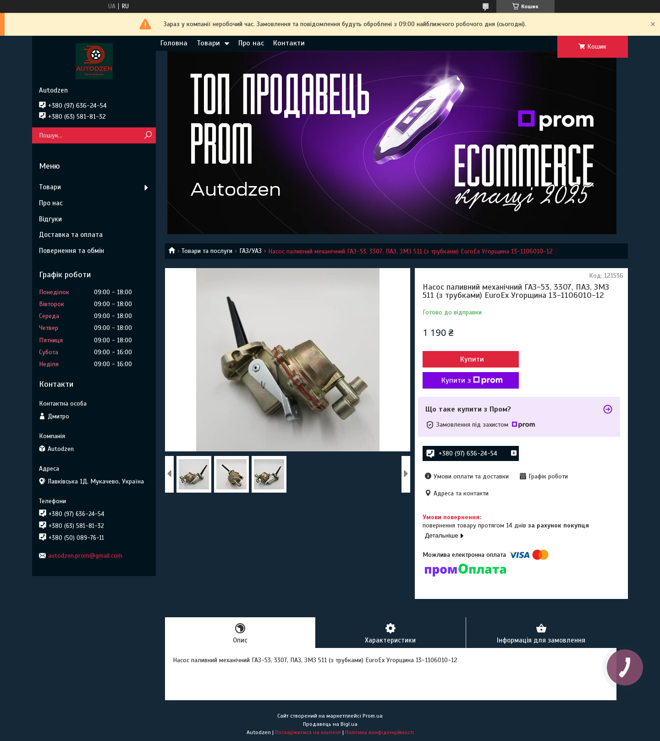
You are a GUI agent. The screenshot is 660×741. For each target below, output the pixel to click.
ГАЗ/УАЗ (250, 251)
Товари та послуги (207, 251)
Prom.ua (373, 716)
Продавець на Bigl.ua (330, 724)
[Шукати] (148, 135)
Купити (472, 359)
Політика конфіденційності (379, 732)
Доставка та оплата (71, 235)
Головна (173, 43)
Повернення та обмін (71, 251)
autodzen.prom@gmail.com (85, 556)
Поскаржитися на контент (308, 732)
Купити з (472, 380)
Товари (208, 43)
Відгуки (50, 219)
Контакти (289, 43)
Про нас (251, 43)
